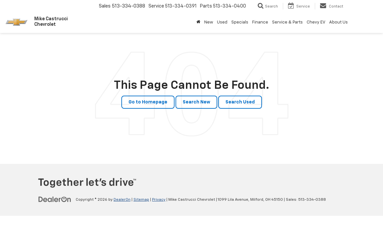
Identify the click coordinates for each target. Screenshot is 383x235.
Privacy (158, 200)
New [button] (208, 22)
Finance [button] (260, 22)
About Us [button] (338, 22)
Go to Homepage (148, 102)
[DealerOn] (54, 199)
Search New (196, 102)
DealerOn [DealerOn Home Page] (122, 200)
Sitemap (141, 200)
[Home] (198, 22)
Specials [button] (239, 22)
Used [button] (222, 22)
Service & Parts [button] (287, 22)
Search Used (240, 102)
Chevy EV (316, 22)
